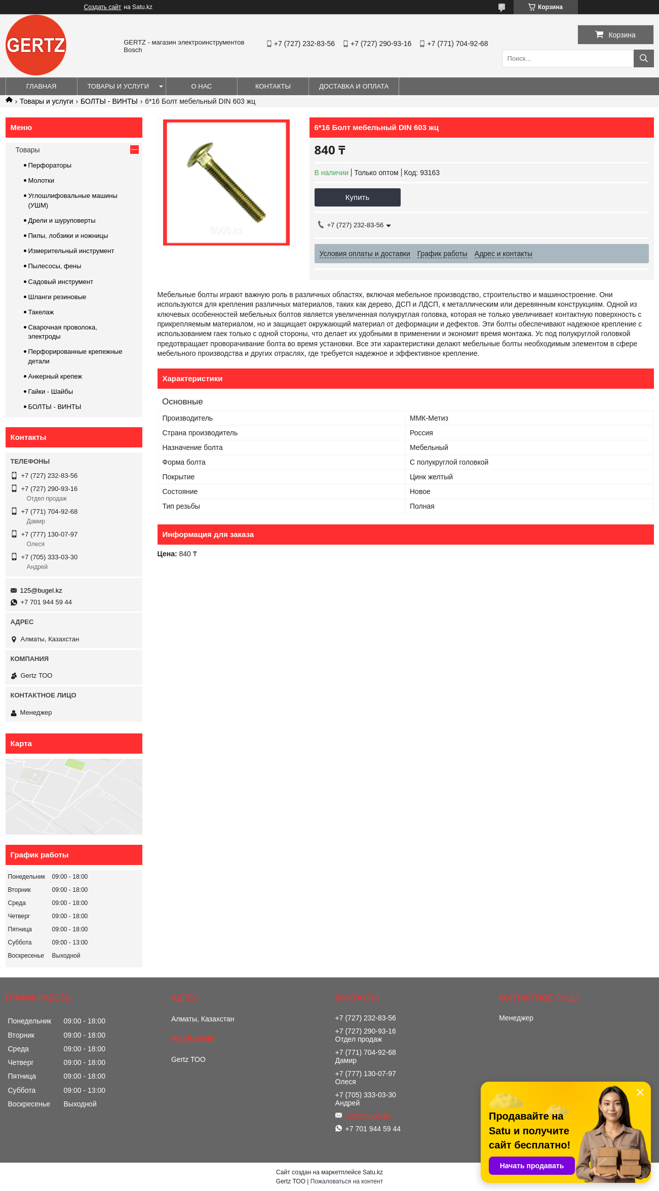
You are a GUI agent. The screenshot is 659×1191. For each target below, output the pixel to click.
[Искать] (644, 58)
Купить (357, 197)
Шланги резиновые (57, 297)
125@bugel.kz (41, 590)
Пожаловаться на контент (347, 1181)
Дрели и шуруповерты (62, 220)
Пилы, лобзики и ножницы (68, 235)
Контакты (273, 86)
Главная (41, 86)
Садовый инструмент (60, 281)
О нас (201, 86)
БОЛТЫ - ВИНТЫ (109, 101)
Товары (28, 150)
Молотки (41, 180)
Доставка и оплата (354, 86)
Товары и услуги (118, 86)
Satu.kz (373, 1172)
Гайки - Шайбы (50, 391)
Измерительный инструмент (71, 251)
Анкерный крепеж (55, 376)
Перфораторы (50, 165)
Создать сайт (103, 7)
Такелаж (41, 312)
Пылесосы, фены (55, 266)
